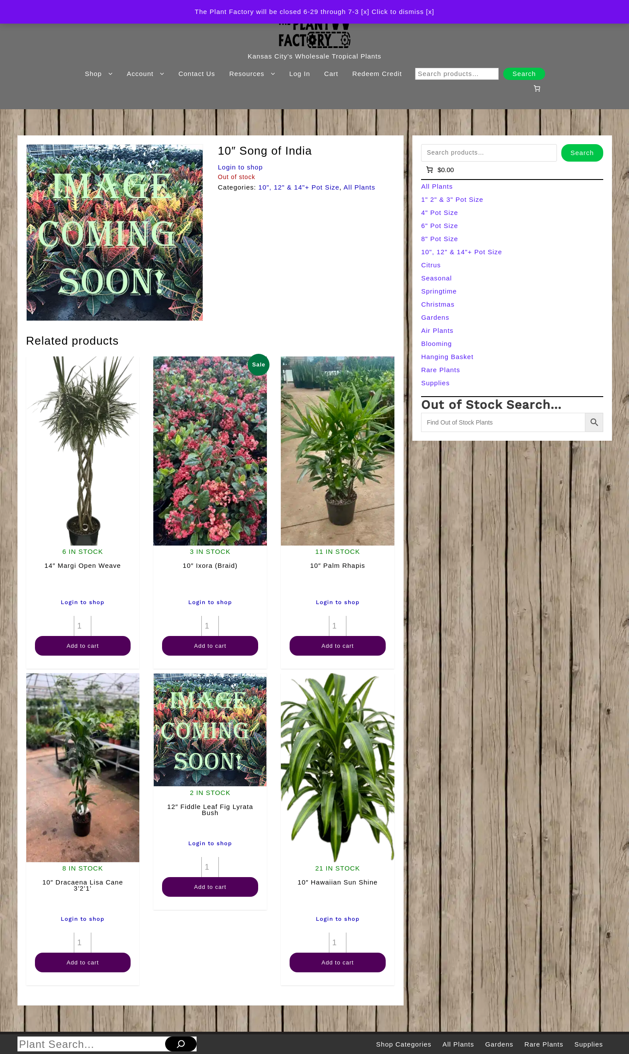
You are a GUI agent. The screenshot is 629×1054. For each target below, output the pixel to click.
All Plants (360, 187)
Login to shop (240, 167)
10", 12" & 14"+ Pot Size (299, 187)
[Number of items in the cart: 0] (537, 88)
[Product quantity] (82, 626)
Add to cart (82, 646)
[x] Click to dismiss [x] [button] (397, 11)
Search (524, 73)
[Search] (181, 1044)
